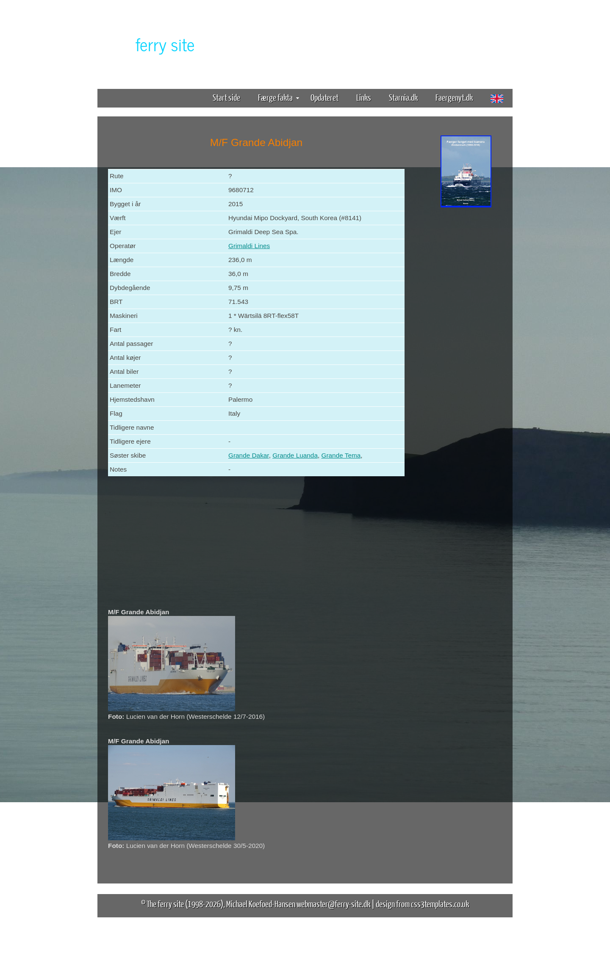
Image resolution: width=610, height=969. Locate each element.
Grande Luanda (295, 455)
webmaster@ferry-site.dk (333, 903)
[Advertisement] (466, 342)
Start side (226, 97)
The (150, 44)
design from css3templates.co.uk (422, 903)
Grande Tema (340, 455)
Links (363, 97)
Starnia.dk (403, 97)
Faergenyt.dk (454, 97)
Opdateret (324, 97)
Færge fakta (278, 97)
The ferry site (165, 903)
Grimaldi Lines (249, 245)
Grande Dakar (248, 455)
